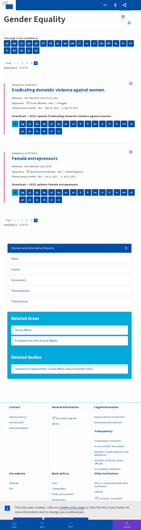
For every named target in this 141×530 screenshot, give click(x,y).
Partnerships (59, 500)
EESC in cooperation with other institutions (111, 485)
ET (43, 43)
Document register (65, 418)
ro (37, 131)
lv (117, 124)
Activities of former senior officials (108, 462)
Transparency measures (107, 441)
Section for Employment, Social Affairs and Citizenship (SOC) (54, 369)
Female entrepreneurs (34, 158)
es (66, 124)
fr (88, 124)
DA (29, 43)
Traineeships (59, 489)
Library (55, 424)
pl (22, 131)
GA (65, 43)
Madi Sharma (35, 172)
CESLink (98, 492)
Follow (130, 83)
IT (80, 43)
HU (101, 43)
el (51, 124)
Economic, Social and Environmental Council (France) (111, 500)
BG (14, 43)
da (37, 124)
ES (7, 43)
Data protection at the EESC (109, 417)
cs (29, 124)
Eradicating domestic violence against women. (59, 90)
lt (110, 124)
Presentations (20, 291)
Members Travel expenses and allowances (111, 453)
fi (80, 124)
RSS (130, 22)
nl (131, 124)
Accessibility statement (107, 469)
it (102, 124)
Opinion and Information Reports (32, 248)
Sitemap (13, 483)
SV (36, 50)
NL (116, 43)
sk (44, 131)
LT (94, 43)
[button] (125, 5)
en (58, 124)
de (44, 124)
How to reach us (18, 417)
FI (7, 50)
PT (130, 43)
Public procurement (62, 494)
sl (51, 131)
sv (58, 131)
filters (123, 17)
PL (123, 43)
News (14, 259)
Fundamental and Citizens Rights (36, 341)
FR (50, 43)
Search (70, 526)
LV (87, 43)
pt (29, 131)
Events (15, 269)
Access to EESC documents (109, 446)
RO (14, 50)
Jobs (54, 483)
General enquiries (19, 428)
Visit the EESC (16, 423)
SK (21, 50)
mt (124, 124)
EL (58, 43)
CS (21, 43)
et (73, 124)
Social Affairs (23, 330)
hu (95, 124)
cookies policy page (72, 507)
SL (29, 50)
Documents (18, 280)
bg (22, 124)
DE (36, 43)
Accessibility (115, 5)
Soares (31, 103)
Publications (19, 301)
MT (109, 43)
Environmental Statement (108, 423)
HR (72, 43)
